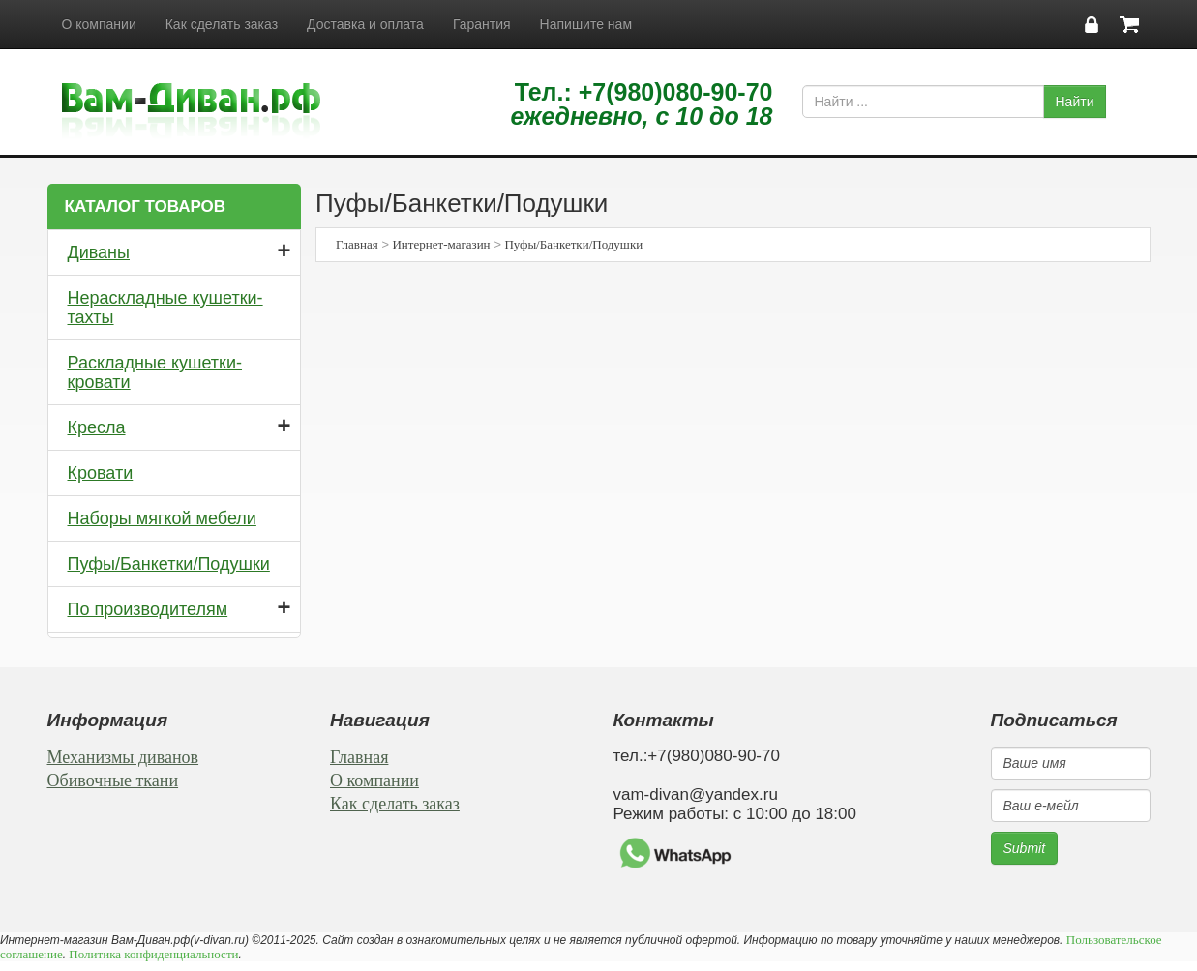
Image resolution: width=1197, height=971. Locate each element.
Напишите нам (586, 24)
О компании (99, 24)
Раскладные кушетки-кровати (155, 372)
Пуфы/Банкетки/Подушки (169, 564)
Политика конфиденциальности (153, 954)
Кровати (101, 473)
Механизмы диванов (123, 757)
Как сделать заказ (221, 24)
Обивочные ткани (113, 780)
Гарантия (482, 24)
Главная (357, 244)
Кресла (97, 427)
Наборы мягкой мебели (162, 518)
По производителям (148, 609)
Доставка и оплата (365, 24)
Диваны (99, 252)
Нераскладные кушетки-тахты (165, 307)
